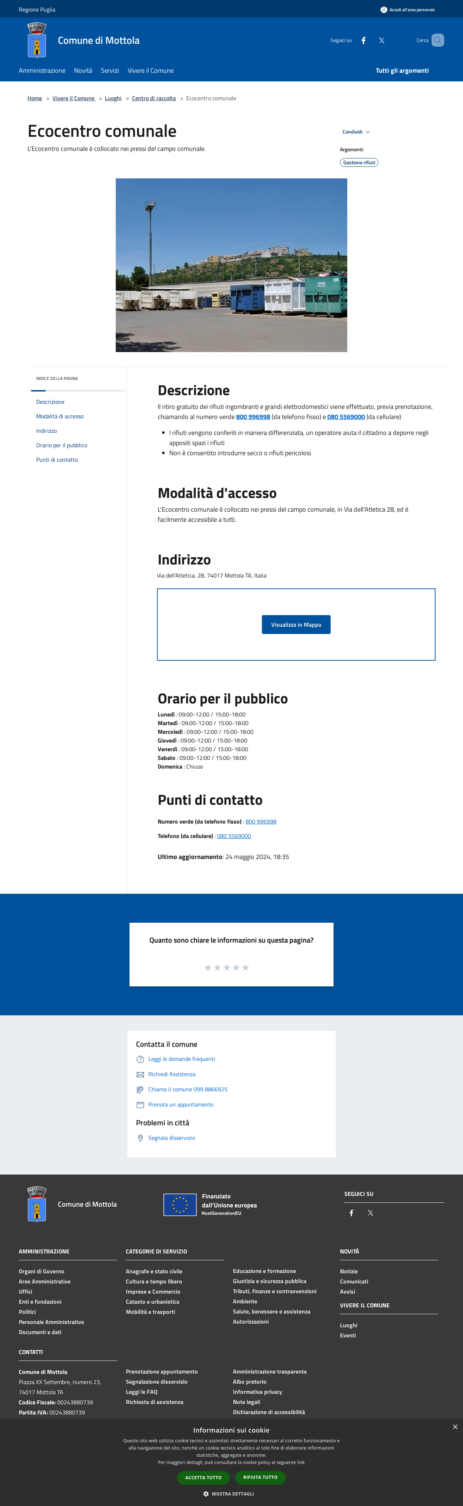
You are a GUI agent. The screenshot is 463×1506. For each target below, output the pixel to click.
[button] (231, 1493)
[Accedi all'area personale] (407, 9)
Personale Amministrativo (51, 1321)
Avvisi (347, 1291)
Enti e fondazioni (40, 1301)
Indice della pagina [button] (57, 378)
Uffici (25, 1291)
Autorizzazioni (251, 1321)
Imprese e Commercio (153, 1291)
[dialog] (231, 1463)
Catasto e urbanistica (152, 1301)
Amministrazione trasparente (270, 1371)
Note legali (246, 1401)
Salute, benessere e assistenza (271, 1311)
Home (34, 98)
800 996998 (261, 821)
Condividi (357, 132)
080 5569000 (234, 836)
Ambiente (245, 1301)
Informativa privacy (257, 1391)
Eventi (348, 1335)
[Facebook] (353, 40)
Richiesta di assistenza (154, 1401)
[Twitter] (371, 40)
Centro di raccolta (154, 98)
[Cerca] (435, 40)
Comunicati (354, 1281)
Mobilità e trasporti (150, 1311)
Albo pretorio (250, 1381)
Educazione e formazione (264, 1270)
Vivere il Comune (74, 98)
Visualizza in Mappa (296, 624)
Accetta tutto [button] (204, 1478)
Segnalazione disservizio (157, 1381)
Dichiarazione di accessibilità (269, 1412)
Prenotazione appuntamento (162, 1371)
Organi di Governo (41, 1271)
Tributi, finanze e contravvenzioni (275, 1291)
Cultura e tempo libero (154, 1281)
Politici (27, 1311)
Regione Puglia (37, 9)
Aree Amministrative (45, 1281)
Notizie (349, 1271)
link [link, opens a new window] (301, 1462)
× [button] (455, 1427)
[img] (110, 377)
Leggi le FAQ (141, 1391)
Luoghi (113, 98)
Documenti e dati (40, 1332)
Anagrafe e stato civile (154, 1271)
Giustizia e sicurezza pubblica (269, 1281)
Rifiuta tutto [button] (260, 1477)
